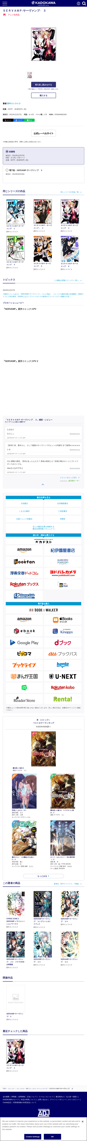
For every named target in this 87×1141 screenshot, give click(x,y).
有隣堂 (62, 519)
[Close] (83, 1122)
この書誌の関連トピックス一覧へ (66, 280)
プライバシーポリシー (58, 1100)
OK (52, 1137)
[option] (16, 1003)
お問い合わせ (43, 1100)
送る (30, 120)
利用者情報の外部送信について (24, 1102)
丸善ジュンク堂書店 (24, 519)
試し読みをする (43, 85)
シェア (20, 120)
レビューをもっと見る (68, 478)
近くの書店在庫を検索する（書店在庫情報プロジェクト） (43, 528)
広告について (32, 1097)
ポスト (9, 120)
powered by (69, 481)
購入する (43, 95)
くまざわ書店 (24, 511)
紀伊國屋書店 (62, 503)
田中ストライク (14, 103)
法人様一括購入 (72, 1097)
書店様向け (60, 1097)
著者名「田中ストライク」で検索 (66, 884)
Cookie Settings (33, 1137)
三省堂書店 (62, 511)
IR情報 (13, 1097)
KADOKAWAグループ (11, 1100)
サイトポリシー (74, 1100)
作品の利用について (28, 1100)
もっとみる (42, 876)
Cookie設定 (7, 1102)
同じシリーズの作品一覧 (70, 192)
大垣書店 (24, 503)
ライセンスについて (46, 1097)
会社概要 (6, 1097)
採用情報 (21, 1097)
